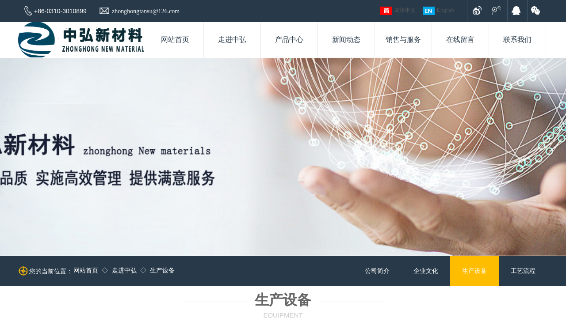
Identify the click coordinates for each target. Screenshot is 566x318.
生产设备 (162, 270)
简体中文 (398, 11)
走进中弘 (124, 270)
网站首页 (85, 270)
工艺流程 (523, 271)
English (438, 11)
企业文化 (425, 271)
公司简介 (377, 271)
